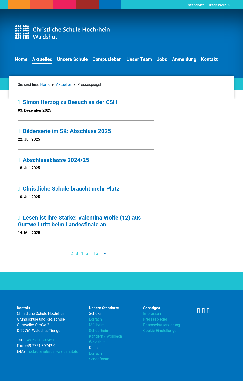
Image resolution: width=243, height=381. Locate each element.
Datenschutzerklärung (161, 325)
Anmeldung (184, 59)
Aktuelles (42, 59)
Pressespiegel (155, 319)
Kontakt (209, 59)
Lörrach (95, 319)
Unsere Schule (72, 59)
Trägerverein (219, 5)
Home (21, 59)
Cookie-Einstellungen (160, 330)
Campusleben (107, 59)
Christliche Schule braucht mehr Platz (68, 188)
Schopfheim (99, 330)
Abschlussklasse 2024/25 (53, 160)
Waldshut (97, 342)
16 (95, 253)
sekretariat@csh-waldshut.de (53, 351)
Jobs (162, 59)
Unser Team (139, 59)
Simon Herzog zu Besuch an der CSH (67, 102)
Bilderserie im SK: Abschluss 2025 (64, 131)
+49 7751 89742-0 (40, 340)
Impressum (152, 313)
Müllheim (97, 325)
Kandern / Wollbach (105, 336)
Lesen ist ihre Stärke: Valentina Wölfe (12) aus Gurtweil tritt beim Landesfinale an (79, 221)
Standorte (196, 5)
